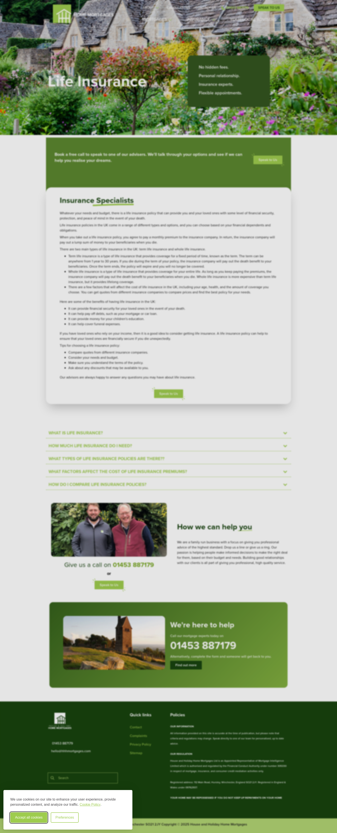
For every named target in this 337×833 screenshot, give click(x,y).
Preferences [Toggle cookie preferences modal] (64, 817)
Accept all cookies (29, 817)
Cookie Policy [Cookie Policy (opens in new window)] (90, 804)
